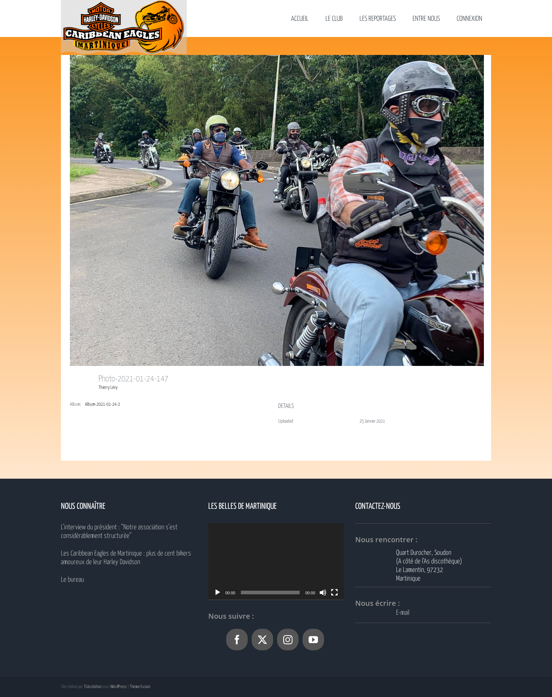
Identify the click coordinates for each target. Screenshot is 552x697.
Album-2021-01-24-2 (102, 404)
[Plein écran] (334, 592)
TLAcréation (92, 686)
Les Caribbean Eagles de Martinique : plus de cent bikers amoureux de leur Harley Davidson (126, 558)
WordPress (118, 686)
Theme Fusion (140, 686)
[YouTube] (313, 639)
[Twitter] (262, 639)
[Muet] (323, 592)
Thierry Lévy (108, 387)
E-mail (402, 612)
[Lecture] (217, 592)
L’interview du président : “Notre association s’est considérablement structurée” (119, 531)
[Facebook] (237, 639)
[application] (276, 561)
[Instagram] (288, 639)
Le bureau (72, 579)
